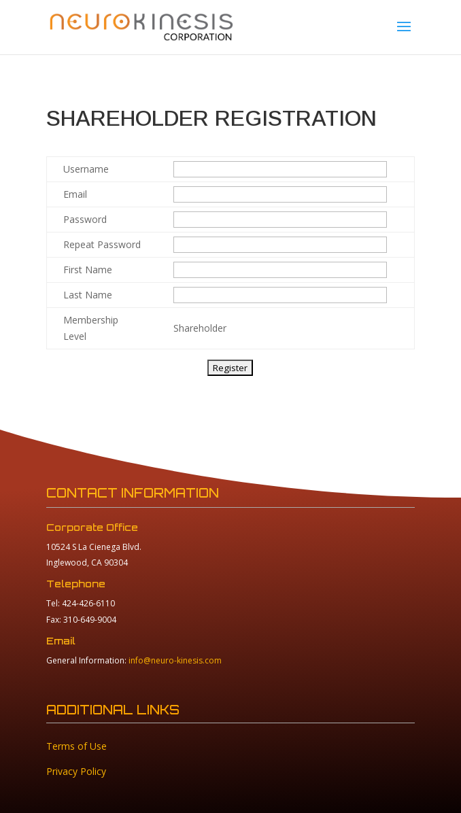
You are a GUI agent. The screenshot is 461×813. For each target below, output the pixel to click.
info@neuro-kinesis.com (175, 660)
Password (85, 219)
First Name (87, 269)
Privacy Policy (76, 771)
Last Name (87, 294)
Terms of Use (76, 746)
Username (86, 168)
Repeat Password (102, 244)
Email (75, 194)
